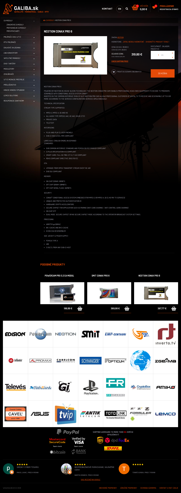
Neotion (120, 37)
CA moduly (50, 20)
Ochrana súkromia (148, 488)
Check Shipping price (119, 61)
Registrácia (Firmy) (169, 9)
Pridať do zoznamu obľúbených (126, 72)
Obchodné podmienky (108, 488)
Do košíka (162, 73)
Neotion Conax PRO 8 (149, 275)
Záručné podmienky (128, 488)
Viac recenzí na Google (90, 479)
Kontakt (107, 8)
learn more (57, 446)
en (119, 8)
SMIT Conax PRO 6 (101, 275)
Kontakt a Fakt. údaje (169, 488)
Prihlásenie (167, 6)
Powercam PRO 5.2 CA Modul (59, 275)
